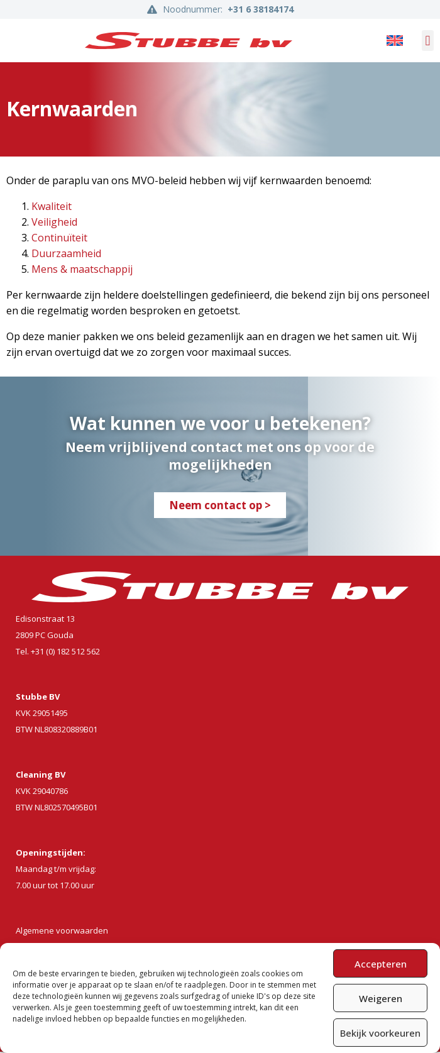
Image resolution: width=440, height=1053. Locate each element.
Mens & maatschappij (82, 270)
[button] (428, 40)
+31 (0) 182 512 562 (65, 652)
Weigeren (380, 998)
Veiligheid (54, 223)
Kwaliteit (51, 207)
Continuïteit (59, 239)
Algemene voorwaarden (62, 931)
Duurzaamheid (66, 255)
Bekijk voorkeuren (380, 1033)
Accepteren (381, 963)
